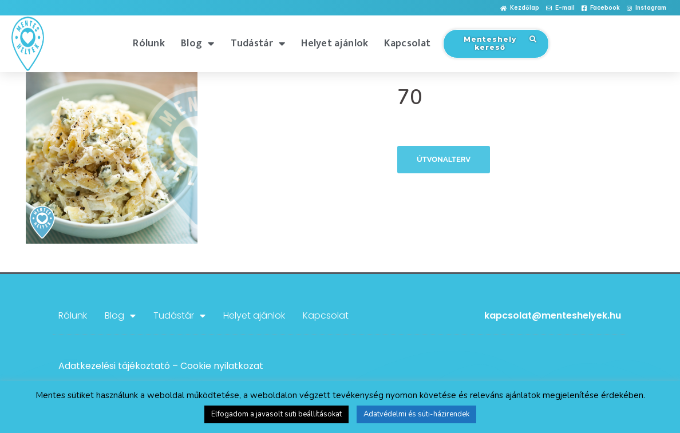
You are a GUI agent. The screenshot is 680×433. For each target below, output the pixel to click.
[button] (520, 8)
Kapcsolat (407, 43)
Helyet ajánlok (334, 43)
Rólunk (149, 43)
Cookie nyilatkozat (221, 365)
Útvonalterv (444, 159)
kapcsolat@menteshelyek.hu (552, 315)
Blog (198, 43)
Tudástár (258, 43)
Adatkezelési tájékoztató (114, 365)
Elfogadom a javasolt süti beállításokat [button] (276, 414)
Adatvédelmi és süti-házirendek (416, 414)
